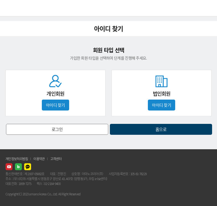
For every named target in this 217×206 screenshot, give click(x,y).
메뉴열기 (209, 8)
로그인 (57, 129)
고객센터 (55, 158)
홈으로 (161, 129)
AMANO (19, 8)
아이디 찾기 (55, 105)
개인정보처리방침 (16, 158)
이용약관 (39, 158)
